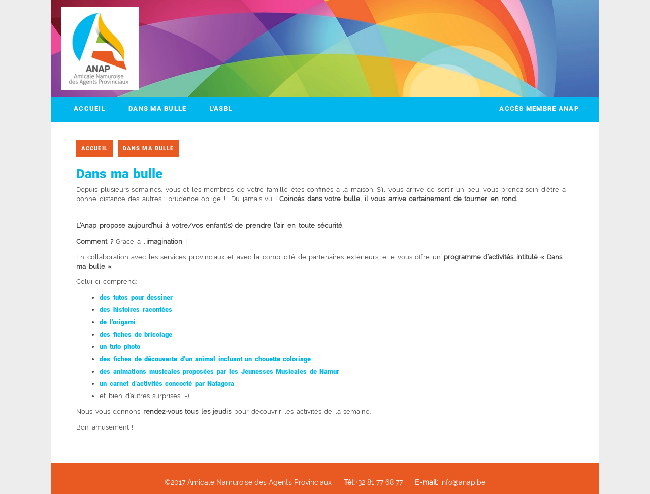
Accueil (90, 108)
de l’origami (118, 322)
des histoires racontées (136, 309)
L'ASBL (221, 108)
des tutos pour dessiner (136, 297)
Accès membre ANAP (539, 108)
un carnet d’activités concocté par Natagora (167, 383)
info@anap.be (450, 482)
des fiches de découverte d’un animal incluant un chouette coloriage (205, 359)
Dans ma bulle (157, 108)
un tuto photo (120, 346)
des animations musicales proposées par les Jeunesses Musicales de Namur (219, 371)
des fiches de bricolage (136, 334)
